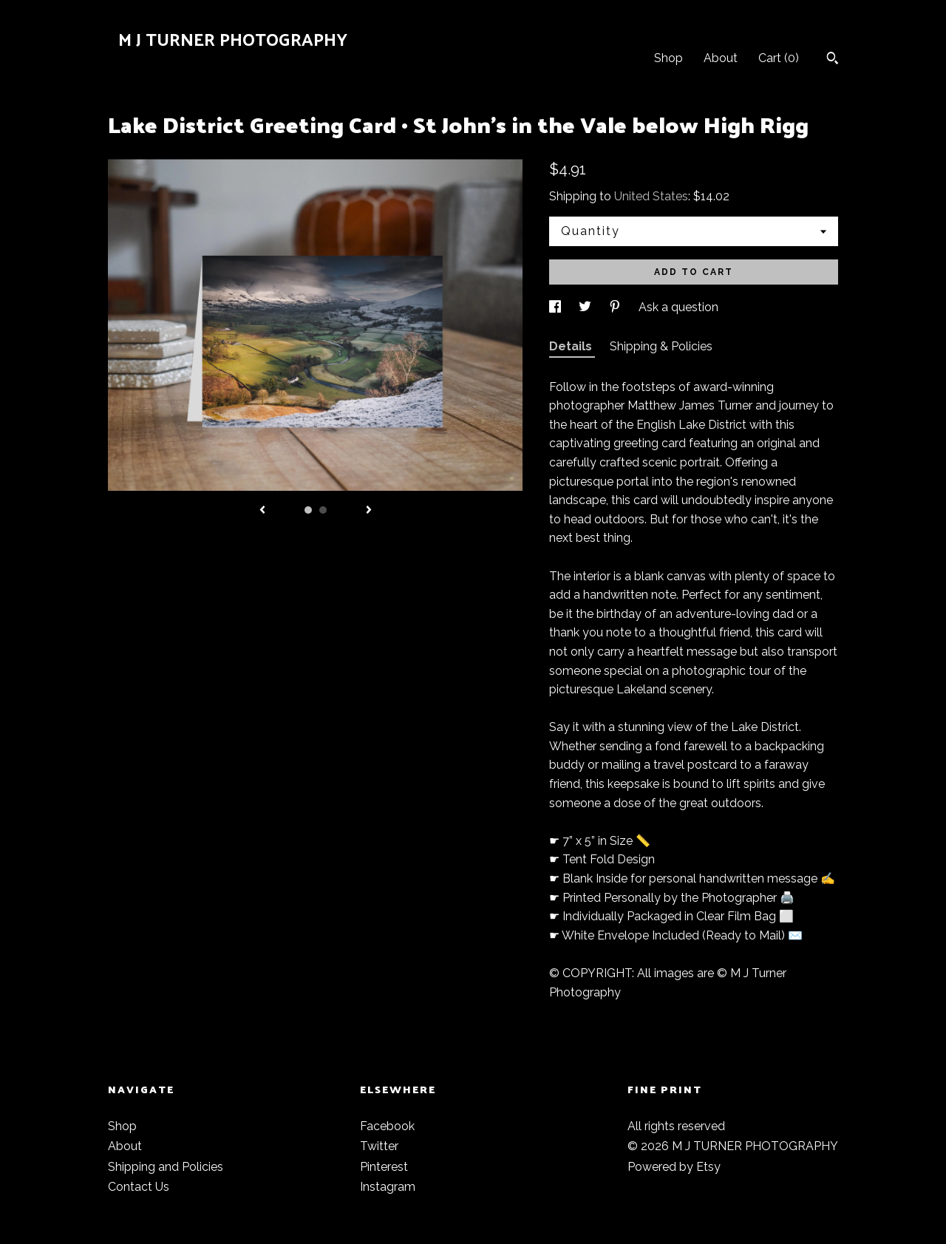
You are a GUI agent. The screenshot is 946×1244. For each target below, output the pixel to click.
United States (651, 196)
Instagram (387, 1187)
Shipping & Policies (661, 346)
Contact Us (138, 1187)
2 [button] (323, 510)
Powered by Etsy (674, 1167)
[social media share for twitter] (586, 307)
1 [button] (308, 510)
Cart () (778, 58)
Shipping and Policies (165, 1167)
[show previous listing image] (262, 511)
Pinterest (384, 1167)
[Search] (832, 60)
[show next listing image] (368, 511)
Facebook (387, 1126)
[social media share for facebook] (556, 307)
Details (572, 346)
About (721, 58)
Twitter (379, 1146)
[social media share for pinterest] (616, 307)
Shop (668, 58)
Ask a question (678, 307)
